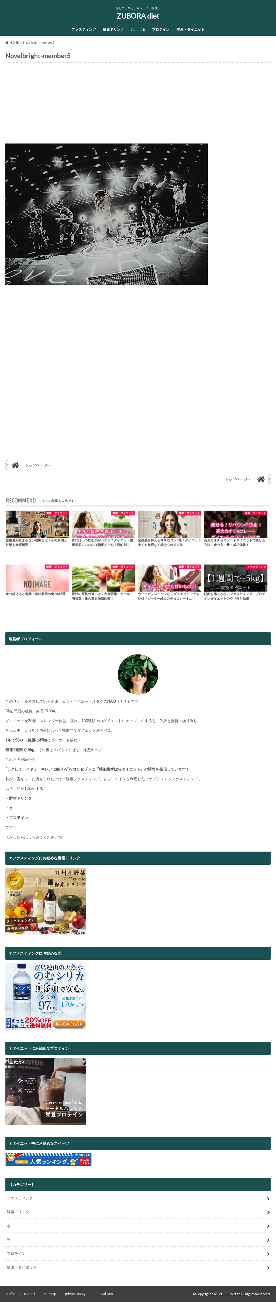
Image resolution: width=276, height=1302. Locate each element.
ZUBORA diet (138, 16)
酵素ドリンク (113, 29)
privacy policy (75, 1294)
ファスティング (83, 29)
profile (10, 1294)
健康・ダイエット (191, 29)
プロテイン (161, 29)
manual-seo (104, 1294)
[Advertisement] (138, 105)
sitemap (50, 1294)
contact (29, 1294)
